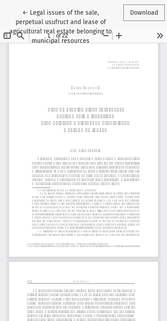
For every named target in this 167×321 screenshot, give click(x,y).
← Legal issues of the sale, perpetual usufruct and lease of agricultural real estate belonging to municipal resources (60, 26)
